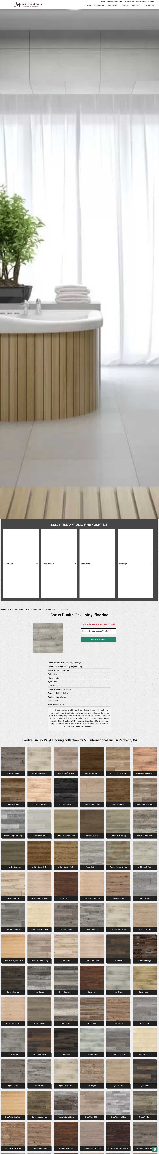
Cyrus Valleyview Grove (13, 1117)
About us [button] (136, 58)
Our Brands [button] (112, 58)
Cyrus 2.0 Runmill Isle (118, 929)
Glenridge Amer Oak (66, 1148)
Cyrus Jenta (65, 1055)
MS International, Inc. (22, 609)
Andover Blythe (13, 804)
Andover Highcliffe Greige (144, 804)
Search (125, 58)
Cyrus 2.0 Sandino (144, 929)
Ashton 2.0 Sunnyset (13, 867)
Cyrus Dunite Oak (61, 670)
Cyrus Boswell (39, 992)
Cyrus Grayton (13, 1055)
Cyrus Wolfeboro (145, 1117)
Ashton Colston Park (65, 867)
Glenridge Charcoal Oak (144, 1148)
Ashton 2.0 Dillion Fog (118, 836)
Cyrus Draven (66, 1023)
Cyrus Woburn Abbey (118, 1117)
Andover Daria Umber (92, 804)
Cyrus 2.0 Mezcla (92, 929)
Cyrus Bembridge (144, 961)
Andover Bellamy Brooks (144, 773)
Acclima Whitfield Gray (66, 773)
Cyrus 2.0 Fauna (118, 898)
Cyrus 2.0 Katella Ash (13, 929)
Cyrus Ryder (92, 1086)
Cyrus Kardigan (92, 1055)
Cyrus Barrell (118, 961)
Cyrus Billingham (13, 992)
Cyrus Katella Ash (118, 1055)
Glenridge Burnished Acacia (118, 1148)
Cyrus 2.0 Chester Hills (92, 898)
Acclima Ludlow (13, 773)
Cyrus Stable (144, 1086)
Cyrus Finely (144, 1023)
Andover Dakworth (65, 804)
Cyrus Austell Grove (92, 961)
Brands (10, 609)
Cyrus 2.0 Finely (144, 898)
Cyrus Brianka (118, 992)
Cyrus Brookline (144, 992)
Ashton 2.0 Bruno (92, 836)
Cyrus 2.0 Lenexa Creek (39, 929)
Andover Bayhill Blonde (118, 773)
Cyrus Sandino (118, 1086)
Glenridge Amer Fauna (39, 1148)
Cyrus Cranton (39, 1023)
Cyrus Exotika (92, 1023)
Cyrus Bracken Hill (65, 992)
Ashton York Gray (144, 867)
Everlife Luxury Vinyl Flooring (43, 609)
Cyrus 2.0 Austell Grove (39, 898)
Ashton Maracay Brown (118, 867)
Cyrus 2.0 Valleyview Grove (13, 961)
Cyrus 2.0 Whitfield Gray (39, 961)
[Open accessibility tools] (154, 1149)
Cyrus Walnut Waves (39, 1117)
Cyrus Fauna (118, 1023)
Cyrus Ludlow (13, 1086)
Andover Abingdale (92, 773)
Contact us (149, 58)
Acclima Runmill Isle (39, 773)
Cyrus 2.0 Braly (65, 898)
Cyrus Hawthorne (39, 1055)
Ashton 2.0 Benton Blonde (65, 836)
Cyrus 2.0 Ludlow (66, 929)
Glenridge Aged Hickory (13, 1148)
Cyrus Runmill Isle (65, 1086)
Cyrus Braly (92, 992)
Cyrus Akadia (65, 961)
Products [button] (98, 58)
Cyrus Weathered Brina (65, 1117)
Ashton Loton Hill (92, 867)
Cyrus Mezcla (39, 1086)
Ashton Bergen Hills (39, 867)
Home (89, 58)
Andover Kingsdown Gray (13, 836)
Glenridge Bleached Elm (92, 1148)
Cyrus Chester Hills (13, 1023)
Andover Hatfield (118, 804)
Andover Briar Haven (39, 804)
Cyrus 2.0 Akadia (13, 898)
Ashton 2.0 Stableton (144, 836)
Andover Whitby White (39, 836)
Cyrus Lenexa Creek (145, 1055)
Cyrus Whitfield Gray (92, 1117)
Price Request (99, 639)
